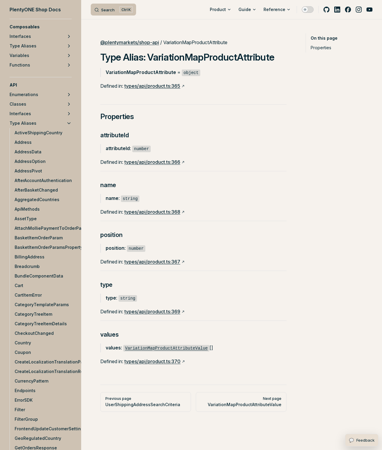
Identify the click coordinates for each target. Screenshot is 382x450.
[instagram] (358, 9)
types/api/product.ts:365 (152, 86)
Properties (321, 47)
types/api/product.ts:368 (152, 212)
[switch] (308, 9)
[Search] (113, 10)
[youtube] (369, 9)
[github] (326, 9)
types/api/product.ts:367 (152, 262)
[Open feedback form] (361, 440)
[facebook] (348, 9)
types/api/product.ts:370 (152, 361)
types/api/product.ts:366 (152, 162)
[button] (41, 27)
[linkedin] (337, 9)
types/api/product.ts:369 (152, 312)
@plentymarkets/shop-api (129, 42)
